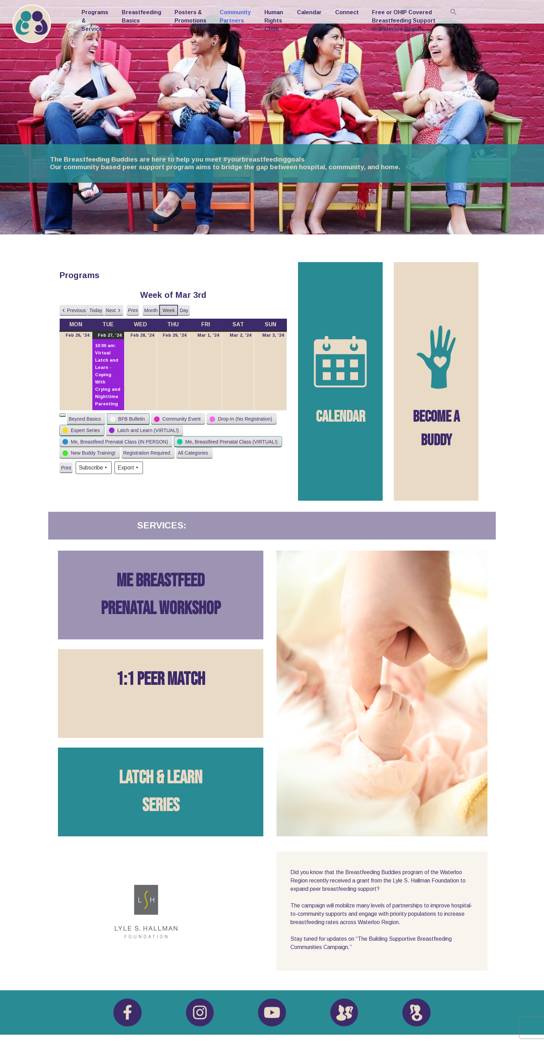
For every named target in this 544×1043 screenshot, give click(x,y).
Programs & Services (95, 20)
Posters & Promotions (190, 16)
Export (129, 467)
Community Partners (235, 16)
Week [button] (168, 310)
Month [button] (151, 310)
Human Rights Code (273, 20)
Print (133, 312)
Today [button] (95, 310)
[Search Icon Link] (453, 11)
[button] (73, 310)
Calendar (309, 12)
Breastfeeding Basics (141, 16)
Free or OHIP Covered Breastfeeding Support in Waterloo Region (403, 20)
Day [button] (184, 310)
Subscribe (94, 467)
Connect (347, 12)
